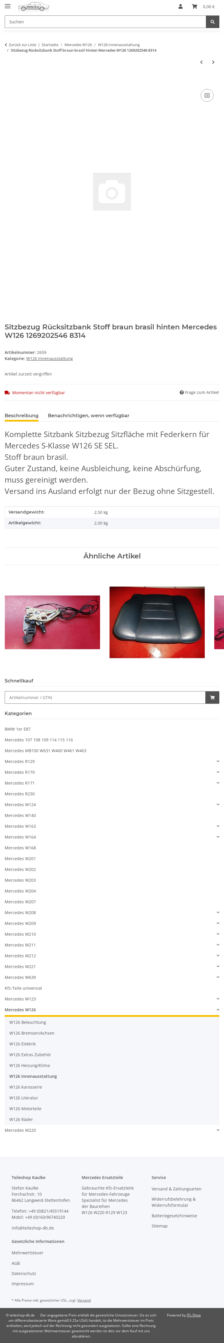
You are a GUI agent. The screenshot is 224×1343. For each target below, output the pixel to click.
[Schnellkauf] (105, 697)
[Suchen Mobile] (105, 21)
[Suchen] (212, 21)
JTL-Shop (194, 1315)
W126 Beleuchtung (27, 1022)
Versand (84, 1300)
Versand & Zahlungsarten (177, 1189)
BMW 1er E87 (18, 729)
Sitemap (160, 1226)
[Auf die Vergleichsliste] (207, 95)
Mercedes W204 (20, 891)
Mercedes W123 (20, 999)
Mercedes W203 (20, 880)
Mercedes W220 (20, 1130)
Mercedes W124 (20, 804)
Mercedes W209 (20, 923)
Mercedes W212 (20, 955)
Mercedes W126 (20, 1009)
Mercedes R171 (20, 783)
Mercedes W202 (20, 869)
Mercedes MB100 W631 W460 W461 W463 (45, 750)
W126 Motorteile (25, 1108)
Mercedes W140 (20, 815)
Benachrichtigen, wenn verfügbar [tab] (89, 415)
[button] (180, 6)
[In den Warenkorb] (9, 81)
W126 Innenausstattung (49, 358)
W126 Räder (21, 1119)
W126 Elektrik (22, 1044)
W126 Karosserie (25, 1087)
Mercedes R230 (20, 794)
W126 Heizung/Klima (29, 1065)
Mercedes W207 (20, 901)
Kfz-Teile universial (23, 988)
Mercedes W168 (20, 847)
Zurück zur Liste (22, 44)
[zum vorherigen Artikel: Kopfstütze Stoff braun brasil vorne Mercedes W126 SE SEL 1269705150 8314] (201, 62)
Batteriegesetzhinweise (174, 1215)
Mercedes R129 (20, 761)
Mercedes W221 (20, 966)
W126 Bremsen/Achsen (32, 1033)
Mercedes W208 (20, 912)
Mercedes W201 (20, 858)
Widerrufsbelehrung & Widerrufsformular (174, 1202)
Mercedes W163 (20, 826)
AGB (16, 1263)
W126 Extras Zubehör (30, 1054)
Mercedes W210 (20, 934)
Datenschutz (24, 1273)
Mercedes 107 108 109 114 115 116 (39, 740)
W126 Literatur (23, 1098)
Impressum (23, 1283)
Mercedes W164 (20, 837)
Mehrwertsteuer (27, 1252)
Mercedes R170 (20, 772)
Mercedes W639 (20, 977)
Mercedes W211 (20, 945)
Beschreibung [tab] (21, 415)
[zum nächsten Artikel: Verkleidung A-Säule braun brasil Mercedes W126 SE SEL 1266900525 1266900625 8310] (213, 62)
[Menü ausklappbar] (7, 3)
